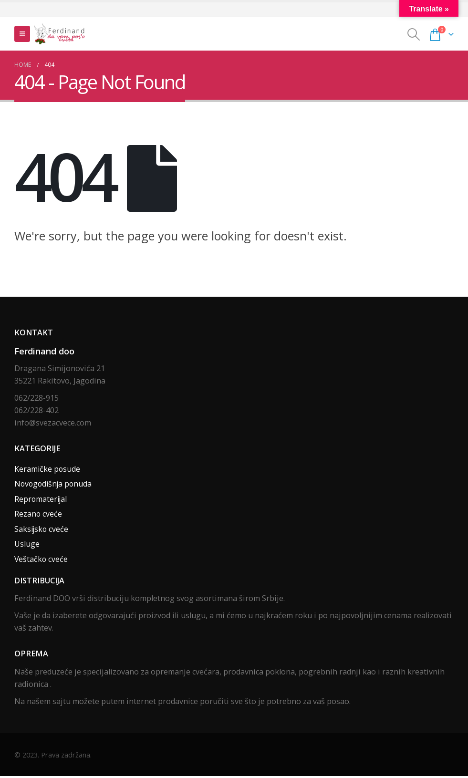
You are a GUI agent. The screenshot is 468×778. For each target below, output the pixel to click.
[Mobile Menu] (22, 34)
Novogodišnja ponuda (54, 484)
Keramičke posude (47, 469)
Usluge (27, 545)
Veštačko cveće (41, 561)
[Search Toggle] (413, 34)
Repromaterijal (41, 500)
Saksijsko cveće (42, 530)
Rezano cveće (38, 515)
